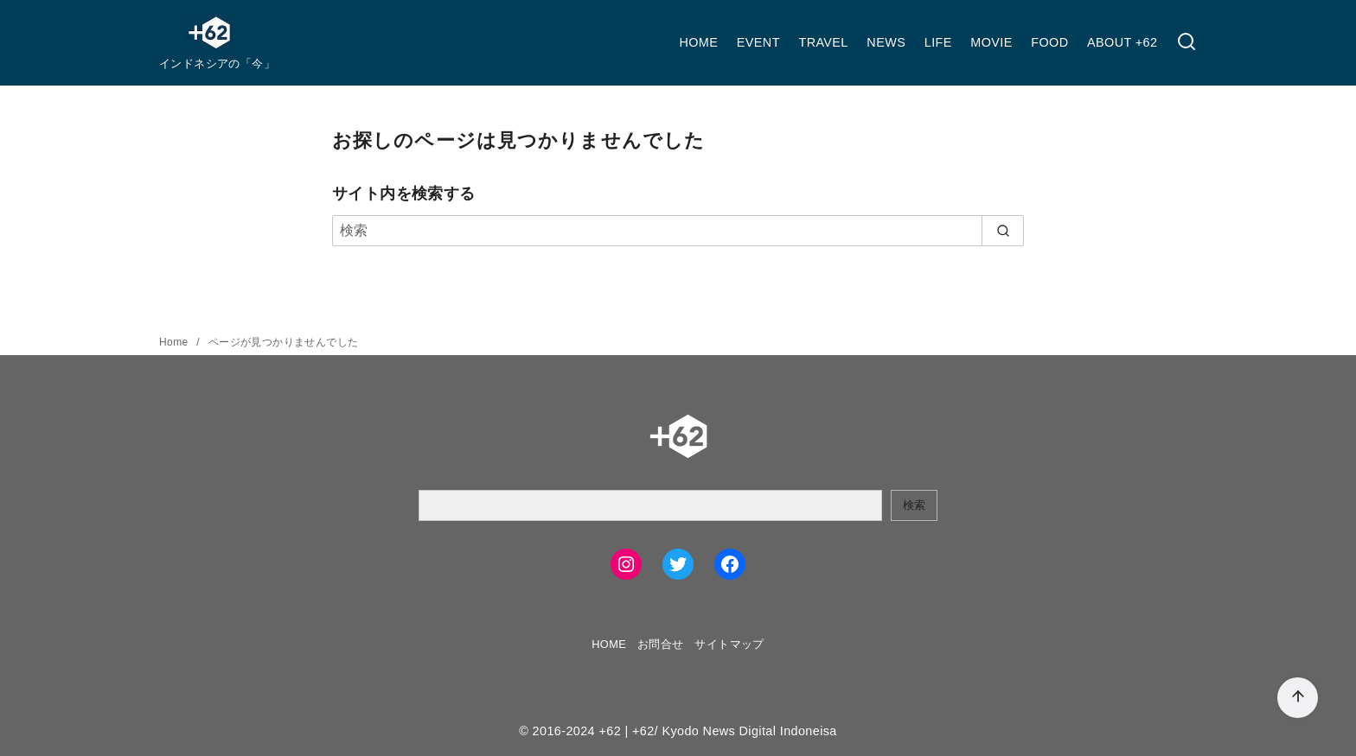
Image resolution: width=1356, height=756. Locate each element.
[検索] (1186, 42)
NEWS (886, 42)
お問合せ (660, 644)
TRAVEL (823, 42)
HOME (698, 42)
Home (175, 342)
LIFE (938, 42)
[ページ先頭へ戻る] (1297, 697)
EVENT (758, 42)
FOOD (1049, 42)
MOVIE (991, 42)
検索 (914, 505)
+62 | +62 (626, 731)
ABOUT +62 (1122, 42)
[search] (1003, 230)
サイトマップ (729, 644)
